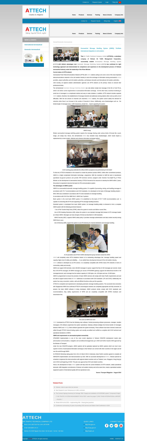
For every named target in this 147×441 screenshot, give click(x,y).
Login (107, 2)
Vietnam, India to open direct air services (67, 387)
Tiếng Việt (117, 2)
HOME (112, 438)
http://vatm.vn (89, 431)
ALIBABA (116, 426)
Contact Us (86, 2)
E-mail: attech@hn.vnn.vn (31, 427)
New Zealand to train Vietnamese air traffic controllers (70, 390)
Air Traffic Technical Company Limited (95, 56)
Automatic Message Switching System (89, 64)
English (118, 21)
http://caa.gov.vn (89, 427)
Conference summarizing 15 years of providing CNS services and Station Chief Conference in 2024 (83, 405)
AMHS (55, 64)
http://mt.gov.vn (89, 424)
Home (55, 42)
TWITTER (111, 426)
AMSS (104, 64)
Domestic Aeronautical (32, 49)
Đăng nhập (107, 21)
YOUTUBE (121, 426)
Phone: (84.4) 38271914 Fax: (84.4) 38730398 (36, 424)
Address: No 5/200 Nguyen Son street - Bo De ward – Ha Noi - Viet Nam (43, 431)
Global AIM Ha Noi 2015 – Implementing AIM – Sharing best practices (75, 402)
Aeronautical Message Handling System (108, 61)
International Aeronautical (33, 45)
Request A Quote (97, 2)
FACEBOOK (107, 426)
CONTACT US (119, 438)
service (119, 77)
